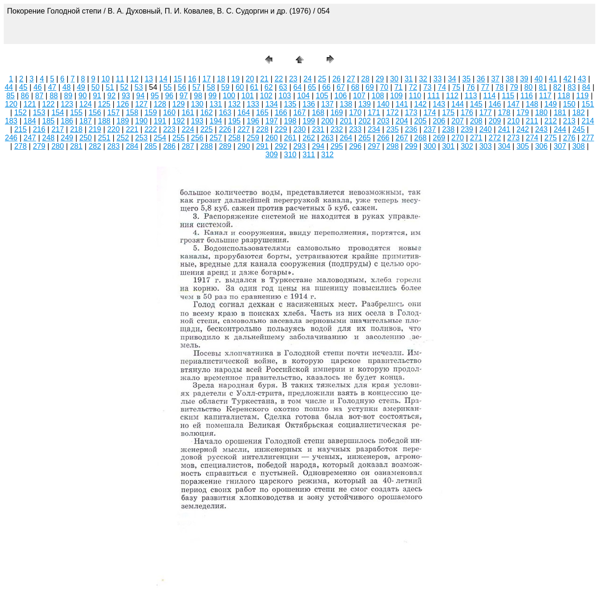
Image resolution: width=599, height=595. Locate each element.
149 (550, 104)
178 (504, 112)
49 (81, 87)
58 (211, 87)
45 (23, 87)
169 (336, 112)
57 (196, 87)
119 (582, 96)
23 (293, 79)
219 (94, 129)
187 (86, 121)
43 (582, 79)
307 (560, 146)
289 (225, 146)
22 (279, 79)
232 (336, 129)
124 (86, 104)
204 (401, 121)
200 (327, 121)
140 (383, 104)
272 (495, 138)
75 (456, 87)
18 (221, 79)
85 (10, 96)
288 (206, 146)
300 (430, 146)
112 (452, 96)
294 (318, 146)
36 (481, 79)
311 (309, 155)
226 (225, 129)
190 (141, 121)
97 (184, 96)
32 (423, 79)
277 (588, 138)
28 (365, 79)
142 (420, 104)
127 (141, 104)
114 (489, 96)
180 (541, 112)
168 (318, 112)
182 (578, 112)
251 (104, 138)
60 (239, 87)
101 (247, 96)
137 (327, 104)
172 (392, 112)
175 (448, 112)
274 (532, 138)
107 (359, 96)
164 (243, 112)
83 (572, 87)
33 (437, 79)
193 (197, 121)
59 (225, 87)
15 (178, 79)
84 (586, 87)
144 (458, 104)
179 (523, 112)
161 (188, 112)
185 (48, 121)
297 (374, 146)
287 (188, 146)
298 (392, 146)
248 (48, 138)
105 (322, 96)
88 (54, 96)
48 (66, 87)
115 (508, 96)
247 (29, 138)
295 (336, 146)
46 (38, 87)
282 (94, 146)
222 (151, 129)
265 (364, 138)
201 (346, 121)
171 (374, 112)
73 (427, 87)
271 (476, 138)
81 (543, 87)
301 (448, 146)
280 (57, 146)
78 (500, 87)
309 (271, 155)
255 (178, 138)
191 (160, 121)
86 (25, 96)
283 (113, 146)
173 (411, 112)
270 (458, 138)
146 (495, 104)
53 (139, 87)
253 (141, 138)
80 (528, 87)
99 (212, 96)
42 (567, 79)
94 (140, 96)
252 (123, 138)
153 (39, 112)
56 (182, 87)
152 (20, 112)
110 (415, 96)
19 (235, 79)
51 (110, 87)
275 (550, 138)
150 (569, 104)
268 (420, 138)
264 (346, 138)
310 (290, 155)
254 (160, 138)
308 (578, 146)
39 (524, 79)
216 (39, 129)
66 (326, 87)
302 (466, 146)
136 (309, 104)
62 (268, 87)
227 (243, 129)
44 (9, 87)
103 (284, 96)
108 (378, 96)
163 (225, 112)
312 (327, 155)
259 (253, 138)
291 (262, 146)
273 (513, 138)
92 (111, 96)
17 (207, 79)
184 (29, 121)
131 (216, 104)
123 (67, 104)
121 (29, 104)
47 (52, 87)
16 (192, 79)
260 (271, 138)
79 (514, 87)
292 (281, 146)
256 (197, 138)
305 (523, 146)
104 (303, 96)
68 (355, 87)
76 (471, 87)
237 (430, 129)
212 (550, 121)
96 (169, 96)
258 (234, 138)
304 (504, 146)
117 (545, 96)
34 (452, 79)
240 (485, 129)
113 (471, 96)
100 (229, 96)
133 (253, 104)
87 (39, 96)
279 (39, 146)
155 (76, 112)
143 (439, 104)
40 (538, 79)
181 (560, 112)
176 (466, 112)
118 (564, 96)
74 (442, 87)
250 (86, 138)
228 (262, 129)
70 (384, 87)
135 (290, 104)
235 (392, 129)
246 (11, 138)
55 (167, 87)
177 (485, 112)
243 (541, 129)
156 (94, 112)
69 (369, 87)
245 (578, 129)
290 (243, 146)
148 (532, 104)
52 (124, 87)
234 (374, 129)
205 (420, 121)
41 (553, 79)
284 (132, 146)
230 (299, 129)
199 (309, 121)
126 (123, 104)
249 (67, 138)
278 (20, 146)
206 (439, 121)
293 (299, 146)
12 (134, 79)
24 (307, 79)
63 (283, 87)
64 (297, 87)
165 (262, 112)
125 (104, 104)
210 (513, 121)
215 (20, 129)
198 (290, 121)
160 (169, 112)
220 (113, 129)
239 (466, 129)
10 (106, 79)
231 (318, 129)
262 (309, 138)
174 (430, 112)
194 (216, 121)
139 (364, 104)
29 (380, 79)
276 (569, 138)
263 (327, 138)
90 (83, 96)
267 (401, 138)
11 (120, 79)
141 (401, 104)
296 (355, 146)
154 (57, 112)
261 (290, 138)
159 (151, 112)
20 (250, 79)
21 (264, 79)
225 (206, 129)
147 (513, 104)
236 (411, 129)
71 (398, 87)
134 (271, 104)
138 (346, 104)
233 (355, 129)
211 (532, 121)
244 (560, 129)
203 (383, 121)
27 (351, 79)
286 (169, 146)
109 (396, 96)
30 (394, 79)
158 (132, 112)
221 (132, 129)
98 (198, 96)
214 (588, 121)
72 (413, 87)
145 (476, 104)
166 (281, 112)
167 (299, 112)
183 (11, 121)
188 (104, 121)
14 (163, 79)
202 (364, 121)
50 (95, 87)
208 (476, 121)
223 (169, 129)
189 (123, 121)
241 (504, 129)
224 (188, 129)
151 (588, 104)
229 (281, 129)
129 (178, 104)
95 (155, 96)
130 (197, 104)
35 (466, 79)
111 (433, 96)
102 (266, 96)
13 (149, 79)
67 (340, 87)
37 (495, 79)
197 (271, 121)
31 (408, 79)
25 (322, 79)
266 (383, 138)
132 (234, 104)
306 (541, 146)
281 (76, 146)
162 (206, 112)
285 (151, 146)
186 (67, 121)
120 (11, 104)
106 (341, 96)
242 (523, 129)
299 (411, 146)
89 (68, 96)
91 (97, 96)
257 (216, 138)
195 (234, 121)
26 (336, 79)
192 (178, 121)
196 (253, 121)
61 (254, 87)
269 (439, 138)
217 (57, 129)
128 (160, 104)
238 (448, 129)
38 (509, 79)
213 (569, 121)
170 (355, 112)
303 (485, 146)
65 (312, 87)
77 (485, 87)
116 (526, 96)
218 (76, 129)
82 (557, 87)
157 (113, 112)
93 (126, 96)
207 (458, 121)
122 (48, 104)
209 (495, 121)
